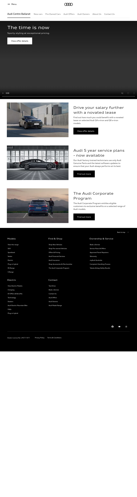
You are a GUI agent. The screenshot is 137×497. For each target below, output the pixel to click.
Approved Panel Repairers (99, 252)
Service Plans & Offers (98, 248)
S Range (11, 272)
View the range (13, 245)
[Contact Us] (109, 14)
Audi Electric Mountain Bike (17, 305)
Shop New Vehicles (55, 245)
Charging (11, 290)
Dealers (10, 301)
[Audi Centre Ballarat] (18, 14)
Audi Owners (53, 301)
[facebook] (112, 326)
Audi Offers (53, 298)
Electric (10, 260)
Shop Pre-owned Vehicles (58, 248)
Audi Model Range (55, 305)
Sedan (10, 256)
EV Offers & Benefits (15, 294)
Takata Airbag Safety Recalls (100, 268)
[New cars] (38, 14)
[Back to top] (123, 232)
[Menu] (68, 4)
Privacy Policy (39, 338)
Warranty (93, 256)
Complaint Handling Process (100, 264)
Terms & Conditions (54, 338)
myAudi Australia (96, 260)
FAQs (9, 309)
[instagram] (126, 326)
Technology (12, 298)
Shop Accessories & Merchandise (60, 264)
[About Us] (96, 14)
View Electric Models (15, 286)
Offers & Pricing (54, 252)
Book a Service (95, 245)
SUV (9, 248)
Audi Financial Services (57, 256)
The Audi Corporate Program (59, 268)
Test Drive (52, 286)
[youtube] (119, 326)
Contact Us (53, 294)
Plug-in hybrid (13, 264)
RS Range (11, 268)
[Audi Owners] (83, 14)
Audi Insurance (54, 260)
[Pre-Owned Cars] (53, 14)
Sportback (11, 252)
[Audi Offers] (68, 14)
